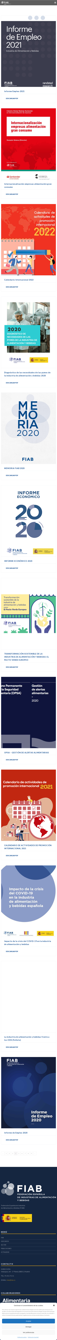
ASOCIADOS (5, 1241)
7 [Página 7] (25, 1153)
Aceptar (28, 1321)
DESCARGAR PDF (12, 98)
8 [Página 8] (28, 1153)
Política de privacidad (33, 1337)
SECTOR (3, 1245)
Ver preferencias (28, 1332)
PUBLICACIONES (6, 1248)
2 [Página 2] (9, 1153)
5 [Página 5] (18, 1153)
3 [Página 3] (12, 1153)
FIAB (2, 1237)
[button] (54, 1305)
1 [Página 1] (6, 1153)
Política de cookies (22, 1337)
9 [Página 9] (31, 1153)
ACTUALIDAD (5, 1252)
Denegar (29, 1327)
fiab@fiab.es (11, 1280)
